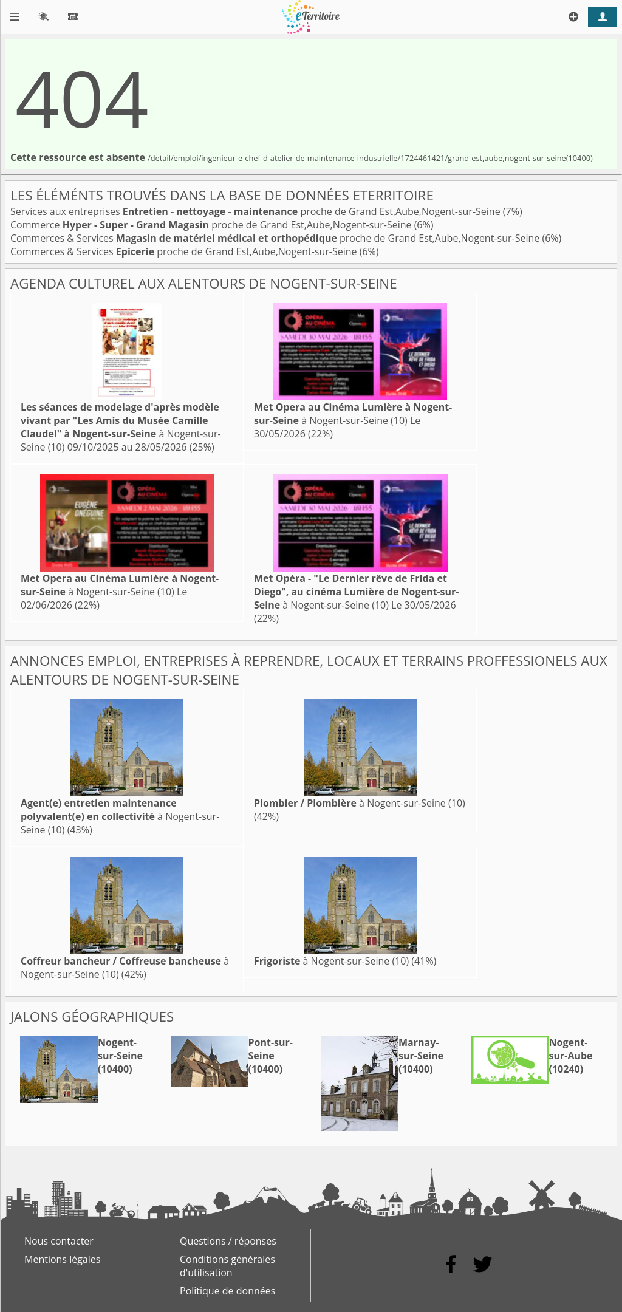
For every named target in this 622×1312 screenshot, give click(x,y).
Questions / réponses (228, 1241)
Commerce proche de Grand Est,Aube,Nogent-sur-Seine (212, 224)
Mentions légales (62, 1259)
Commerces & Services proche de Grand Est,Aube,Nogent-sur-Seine (276, 238)
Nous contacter (59, 1241)
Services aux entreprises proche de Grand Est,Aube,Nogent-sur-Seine (256, 211)
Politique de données (227, 1290)
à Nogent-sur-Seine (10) (121, 427)
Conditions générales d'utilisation (227, 1265)
